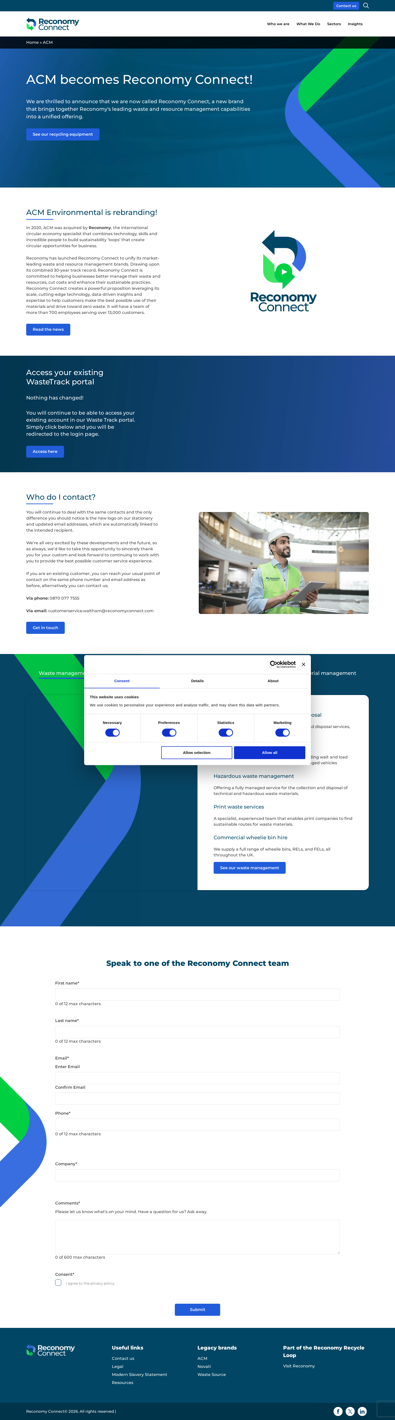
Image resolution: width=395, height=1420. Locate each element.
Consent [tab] (122, 680)
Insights (355, 24)
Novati (204, 1366)
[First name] (197, 995)
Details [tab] (197, 680)
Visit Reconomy (299, 1366)
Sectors (334, 24)
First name (67, 983)
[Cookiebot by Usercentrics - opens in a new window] (274, 664)
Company (66, 1164)
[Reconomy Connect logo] (53, 24)
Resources (122, 1382)
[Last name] (197, 1032)
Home (32, 42)
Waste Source (212, 1374)
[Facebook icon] (338, 1411)
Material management (327, 673)
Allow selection (196, 753)
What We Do (308, 24)
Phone (63, 1113)
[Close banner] (303, 664)
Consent (64, 1274)
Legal (117, 1366)
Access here (45, 451)
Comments (67, 1203)
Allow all (269, 753)
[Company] (197, 1176)
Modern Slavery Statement (139, 1374)
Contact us (346, 6)
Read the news (48, 329)
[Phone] (197, 1125)
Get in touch (45, 628)
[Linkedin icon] (362, 1411)
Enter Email (67, 1067)
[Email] (197, 1078)
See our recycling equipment (63, 134)
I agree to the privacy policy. (90, 1283)
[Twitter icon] (350, 1411)
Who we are (278, 24)
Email (62, 1058)
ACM (202, 1358)
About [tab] (273, 680)
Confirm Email (70, 1087)
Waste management (65, 673)
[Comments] (197, 1237)
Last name (67, 1020)
